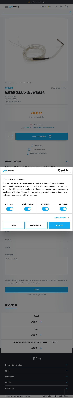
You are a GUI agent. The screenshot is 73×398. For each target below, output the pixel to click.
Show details (60, 218)
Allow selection (36, 225)
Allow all (59, 225)
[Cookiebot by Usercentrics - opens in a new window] (59, 171)
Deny (13, 225)
